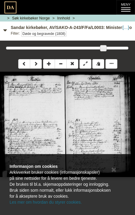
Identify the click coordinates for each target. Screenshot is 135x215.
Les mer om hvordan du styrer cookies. (46, 202)
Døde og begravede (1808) (43, 34)
